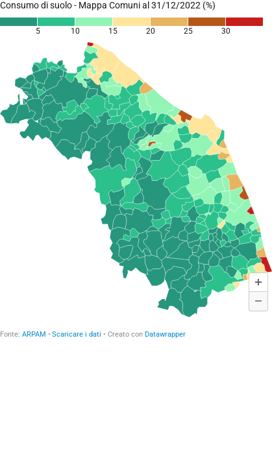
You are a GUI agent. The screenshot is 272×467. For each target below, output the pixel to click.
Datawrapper (165, 334)
